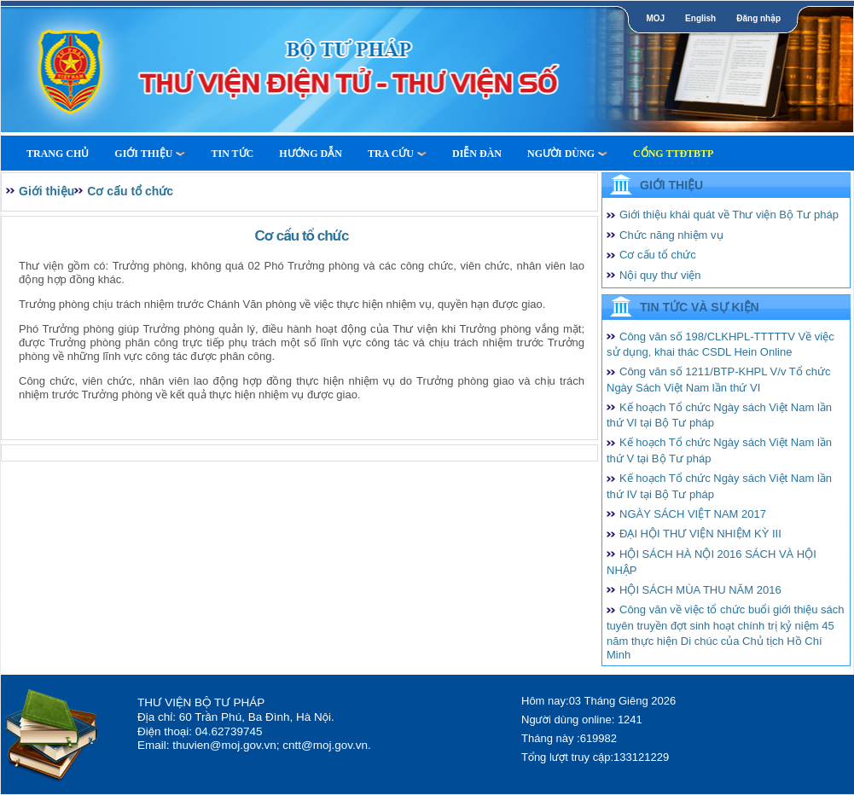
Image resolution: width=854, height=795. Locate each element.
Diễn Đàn (477, 154)
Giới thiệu (149, 154)
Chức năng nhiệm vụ (671, 235)
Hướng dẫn (310, 154)
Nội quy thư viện (660, 275)
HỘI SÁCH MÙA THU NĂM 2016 (700, 589)
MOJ (655, 18)
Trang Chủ (57, 154)
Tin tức (232, 154)
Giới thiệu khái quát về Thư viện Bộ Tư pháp (729, 214)
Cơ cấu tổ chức (130, 191)
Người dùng (567, 154)
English (700, 18)
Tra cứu (397, 154)
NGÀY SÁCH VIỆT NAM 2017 (692, 514)
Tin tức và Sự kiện (699, 307)
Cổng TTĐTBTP (673, 154)
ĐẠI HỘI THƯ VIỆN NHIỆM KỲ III (700, 533)
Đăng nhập (758, 18)
